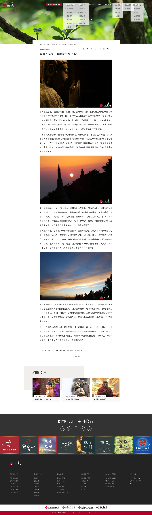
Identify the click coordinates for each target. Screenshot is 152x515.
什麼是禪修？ (85, 481)
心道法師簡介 (14, 481)
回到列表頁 (76, 356)
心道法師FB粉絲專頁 (134, 481)
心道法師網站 (14, 478)
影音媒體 (118, 4)
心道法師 (43, 350)
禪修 (99, 4)
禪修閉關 (36, 495)
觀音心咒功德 (61, 478)
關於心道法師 (70, 4)
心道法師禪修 (85, 474)
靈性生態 (36, 481)
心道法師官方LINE (134, 478)
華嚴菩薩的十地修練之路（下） (68, 44)
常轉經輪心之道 (109, 481)
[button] (2, 444)
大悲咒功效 (60, 486)
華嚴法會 (79, 350)
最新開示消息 (38, 474)
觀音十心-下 (61, 484)
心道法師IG (131, 484)
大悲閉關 (36, 489)
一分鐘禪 (83, 484)
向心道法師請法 (109, 484)
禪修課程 (83, 486)
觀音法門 (60, 474)
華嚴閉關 (36, 492)
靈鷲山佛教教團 (60, 350)
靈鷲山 (51, 350)
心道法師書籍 (14, 486)
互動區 (127, 4)
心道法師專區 (14, 474)
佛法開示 (36, 478)
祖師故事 (36, 484)
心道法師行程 (14, 492)
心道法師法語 (14, 489)
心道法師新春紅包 (54, 4)
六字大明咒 (60, 489)
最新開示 (47, 44)
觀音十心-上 (61, 481)
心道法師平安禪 (86, 478)
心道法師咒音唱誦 (110, 478)
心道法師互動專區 (110, 474)
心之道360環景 (109, 486)
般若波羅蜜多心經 (62, 492)
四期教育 (55, 44)
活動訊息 (136, 4)
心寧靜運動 (84, 489)
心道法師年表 (14, 484)
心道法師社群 (132, 474)
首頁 (41, 44)
